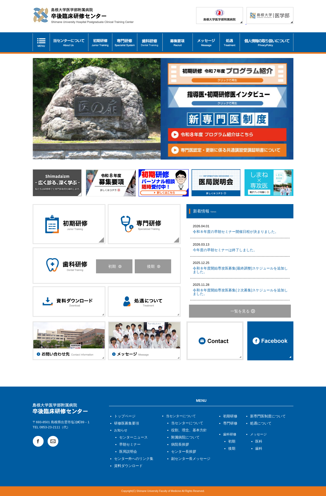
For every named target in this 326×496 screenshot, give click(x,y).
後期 (151, 266)
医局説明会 (128, 451)
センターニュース (133, 437)
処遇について (260, 423)
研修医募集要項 (126, 423)
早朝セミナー (130, 444)
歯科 (258, 448)
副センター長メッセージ (190, 459)
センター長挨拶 (183, 451)
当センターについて (187, 423)
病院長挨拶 (180, 444)
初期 (112, 266)
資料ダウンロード (128, 466)
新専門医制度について (268, 416)
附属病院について (185, 437)
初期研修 (230, 416)
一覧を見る (240, 311)
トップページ (124, 416)
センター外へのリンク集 (133, 459)
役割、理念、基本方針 (189, 430)
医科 (258, 441)
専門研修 (230, 423)
